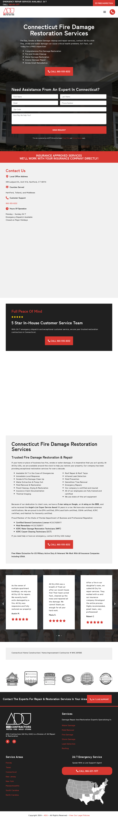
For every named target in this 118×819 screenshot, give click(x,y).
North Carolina (12, 794)
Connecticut (11, 771)
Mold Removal (68, 729)
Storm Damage (68, 739)
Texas (8, 767)
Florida (9, 762)
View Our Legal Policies (79, 815)
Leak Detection (68, 743)
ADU (46, 815)
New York (10, 781)
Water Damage (68, 725)
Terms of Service (77, 138)
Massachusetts (12, 785)
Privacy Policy (66, 138)
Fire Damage (67, 734)
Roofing (65, 748)
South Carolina (12, 790)
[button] (105, 12)
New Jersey (11, 776)
